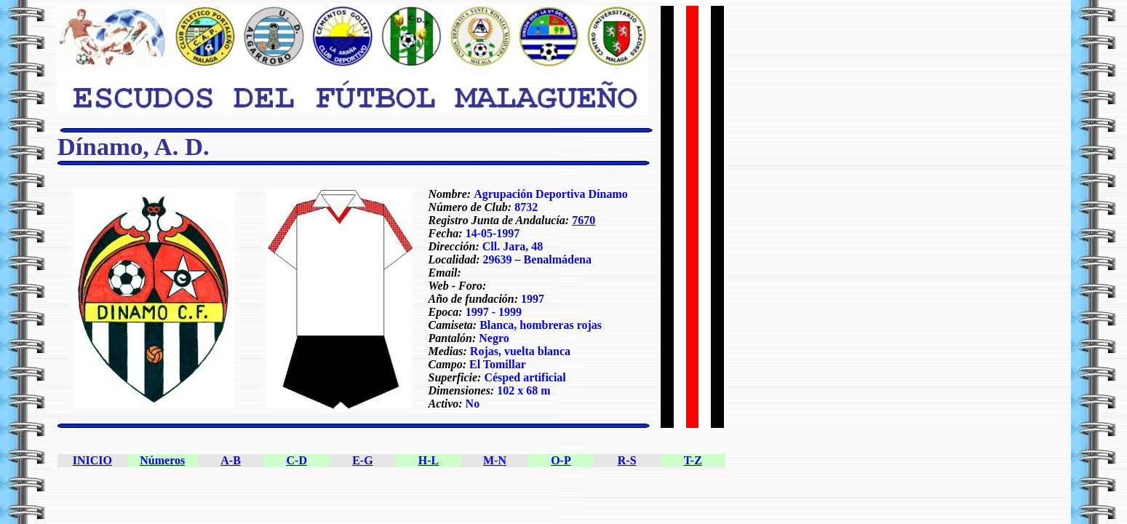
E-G (362, 460)
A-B (230, 460)
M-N (494, 460)
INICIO (92, 460)
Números (162, 460)
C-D (297, 460)
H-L (428, 460)
